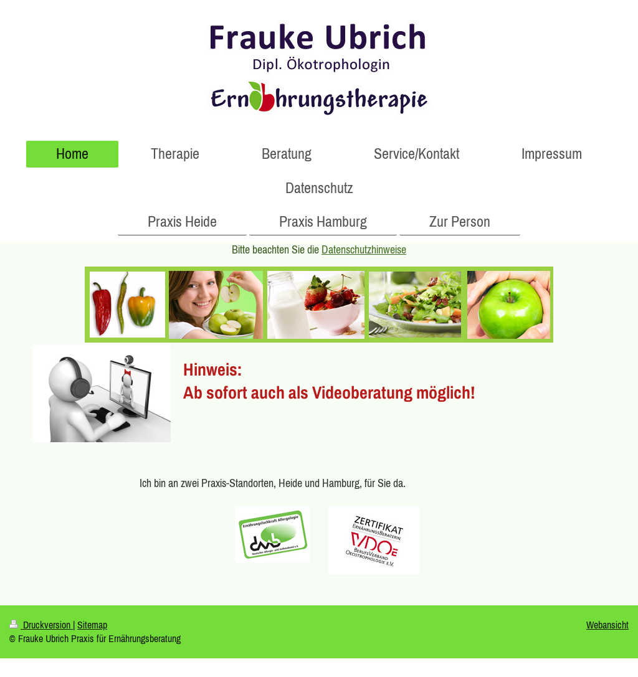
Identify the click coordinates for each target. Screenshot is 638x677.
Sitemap (92, 624)
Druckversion (41, 624)
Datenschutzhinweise (363, 249)
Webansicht (607, 624)
